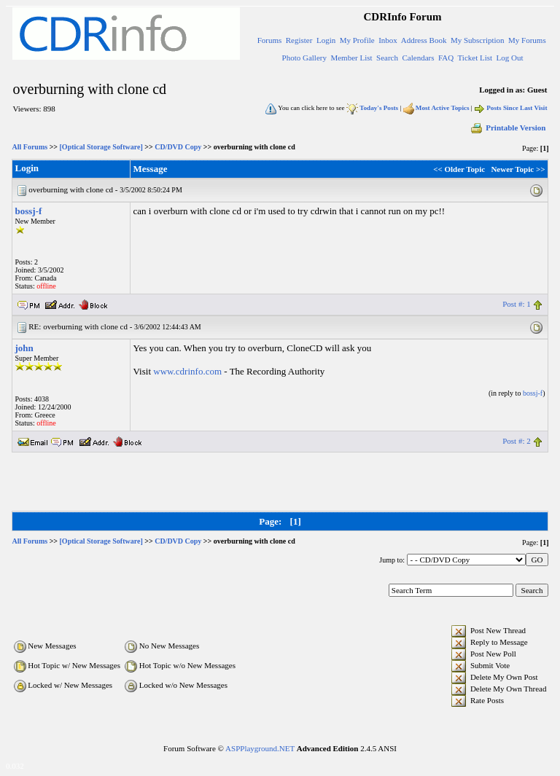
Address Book (424, 40)
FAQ (446, 57)
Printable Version (507, 127)
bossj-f (28, 210)
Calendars (418, 57)
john (24, 347)
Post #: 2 (516, 440)
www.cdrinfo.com (187, 371)
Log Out (510, 57)
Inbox (387, 40)
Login (325, 40)
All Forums (30, 147)
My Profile (357, 40)
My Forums (527, 40)
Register (299, 40)
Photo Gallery (304, 57)
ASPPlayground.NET (260, 748)
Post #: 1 (516, 303)
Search (387, 57)
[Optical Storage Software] (101, 147)
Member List (351, 57)
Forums (269, 40)
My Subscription (478, 40)
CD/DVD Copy (178, 147)
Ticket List (475, 57)
